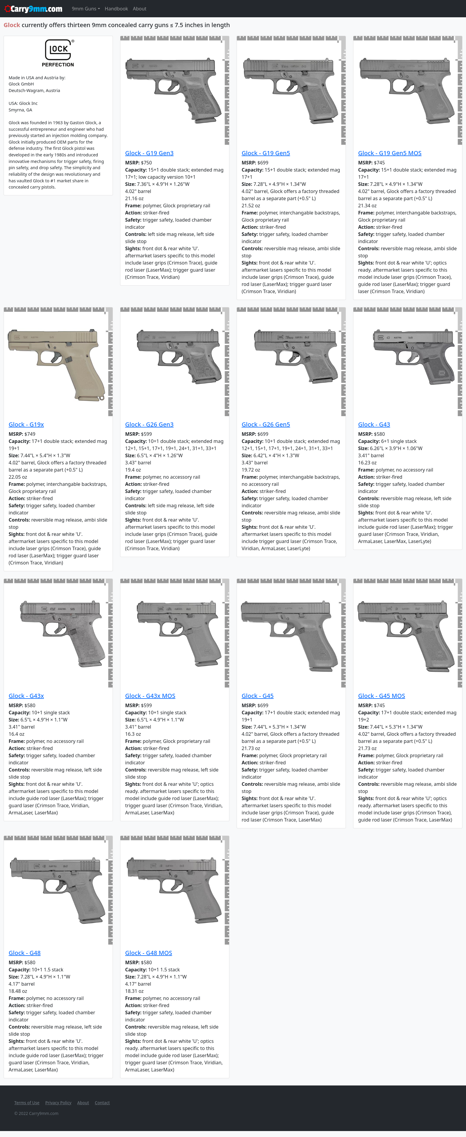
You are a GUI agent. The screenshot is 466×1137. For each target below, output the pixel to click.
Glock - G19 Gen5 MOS (390, 153)
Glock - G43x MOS (150, 696)
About (139, 8)
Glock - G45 (258, 696)
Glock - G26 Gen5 (266, 424)
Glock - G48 (25, 953)
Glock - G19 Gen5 (266, 153)
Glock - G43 (374, 424)
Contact (102, 1102)
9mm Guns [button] (84, 8)
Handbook (116, 8)
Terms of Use (26, 1102)
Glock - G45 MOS (381, 696)
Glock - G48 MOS (148, 953)
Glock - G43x (26, 696)
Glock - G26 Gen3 (149, 424)
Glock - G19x (26, 424)
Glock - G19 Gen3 (149, 153)
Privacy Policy (58, 1102)
